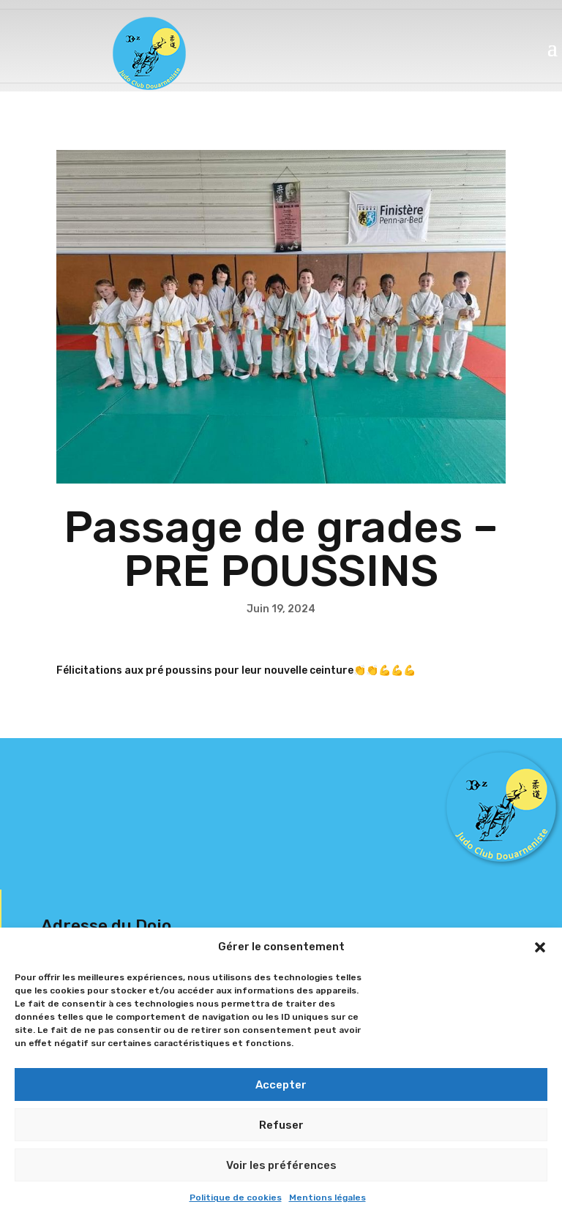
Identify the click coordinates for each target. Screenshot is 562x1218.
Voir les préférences (281, 1165)
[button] (540, 947)
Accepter (281, 1084)
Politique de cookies (236, 1197)
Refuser (281, 1125)
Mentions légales (327, 1197)
